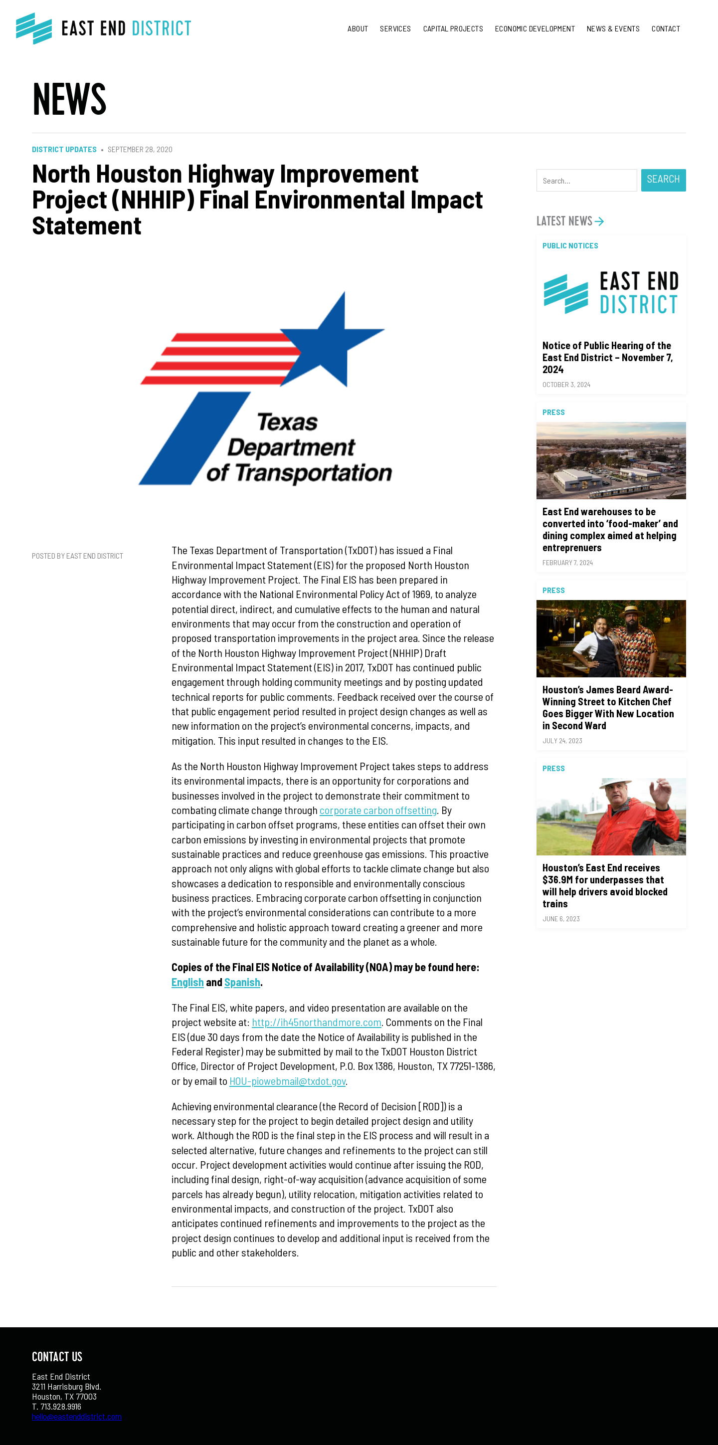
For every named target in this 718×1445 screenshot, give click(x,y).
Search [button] (663, 178)
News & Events (613, 28)
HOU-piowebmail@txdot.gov (287, 1080)
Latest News (564, 221)
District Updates (64, 149)
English (188, 981)
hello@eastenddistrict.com (77, 1416)
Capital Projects (453, 28)
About (358, 28)
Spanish (242, 981)
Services (395, 28)
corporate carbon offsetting (378, 809)
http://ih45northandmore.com (316, 1021)
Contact (666, 28)
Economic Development (535, 28)
